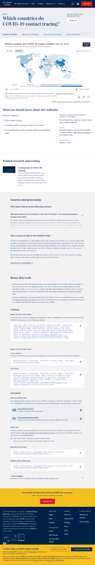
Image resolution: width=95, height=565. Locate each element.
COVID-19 (73, 21)
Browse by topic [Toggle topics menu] (21, 4)
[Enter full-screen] (88, 97)
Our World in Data (7, 4)
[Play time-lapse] (6, 89)
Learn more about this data (64, 93)
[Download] (79, 97)
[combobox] (73, 3)
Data (33, 4)
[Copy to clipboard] (78, 326)
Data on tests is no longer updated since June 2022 (72, 101)
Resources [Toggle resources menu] (50, 4)
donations (33, 552)
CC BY (26, 98)
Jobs (66, 535)
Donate (86, 4)
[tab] (10, 51)
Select (83, 51)
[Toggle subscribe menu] (78, 3)
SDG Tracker (53, 540)
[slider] (76, 89)
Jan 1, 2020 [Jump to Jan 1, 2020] (14, 89)
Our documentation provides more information (39, 437)
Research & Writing (30, 34)
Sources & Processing (52, 34)
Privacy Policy (38, 560)
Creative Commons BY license (26, 300)
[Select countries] (83, 51)
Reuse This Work (73, 34)
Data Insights (84, 526)
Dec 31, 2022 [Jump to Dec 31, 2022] (84, 89)
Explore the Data (10, 34)
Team (66, 531)
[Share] (84, 97)
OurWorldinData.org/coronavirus (14, 98)
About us (67, 519)
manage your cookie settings (54, 560)
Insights (40, 4)
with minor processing (81, 132)
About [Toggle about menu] (61, 4)
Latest (51, 536)
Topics (51, 519)
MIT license (24, 529)
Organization (68, 523)
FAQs (33, 533)
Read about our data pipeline (21, 263)
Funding (67, 527)
